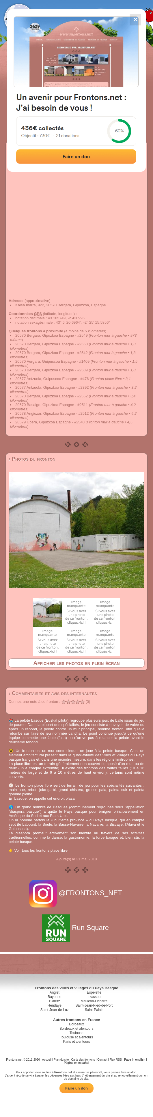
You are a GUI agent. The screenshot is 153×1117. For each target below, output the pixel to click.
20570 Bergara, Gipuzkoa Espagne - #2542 (51, 353)
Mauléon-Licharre (94, 1001)
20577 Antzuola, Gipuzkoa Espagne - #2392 (52, 387)
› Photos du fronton (32, 459)
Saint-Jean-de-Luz (54, 1010)
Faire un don (76, 1088)
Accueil (46, 1059)
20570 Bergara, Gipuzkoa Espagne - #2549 (51, 335)
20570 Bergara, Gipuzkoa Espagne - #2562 (51, 396)
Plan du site (61, 1059)
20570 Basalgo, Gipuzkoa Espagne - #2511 (51, 405)
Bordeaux (76, 1024)
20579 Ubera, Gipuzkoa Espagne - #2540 (50, 422)
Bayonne (54, 997)
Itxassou (93, 997)
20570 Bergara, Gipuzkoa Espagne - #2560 (51, 344)
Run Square (76, 927)
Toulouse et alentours (76, 1037)
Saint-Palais (94, 1010)
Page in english (134, 1059)
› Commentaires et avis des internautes (53, 693)
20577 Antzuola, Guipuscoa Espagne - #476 (52, 379)
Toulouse (76, 1033)
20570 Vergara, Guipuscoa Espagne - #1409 (52, 361)
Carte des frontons (83, 1059)
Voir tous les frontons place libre (41, 850)
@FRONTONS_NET (76, 893)
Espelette (94, 992)
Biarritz (54, 1001)
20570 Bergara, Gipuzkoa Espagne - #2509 (51, 370)
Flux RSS (116, 1059)
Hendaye (54, 1005)
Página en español (76, 1062)
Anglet (54, 992)
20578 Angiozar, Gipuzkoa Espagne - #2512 (52, 413)
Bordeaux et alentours (76, 1029)
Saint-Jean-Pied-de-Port (94, 1005)
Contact (102, 1059)
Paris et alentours (76, 1042)
